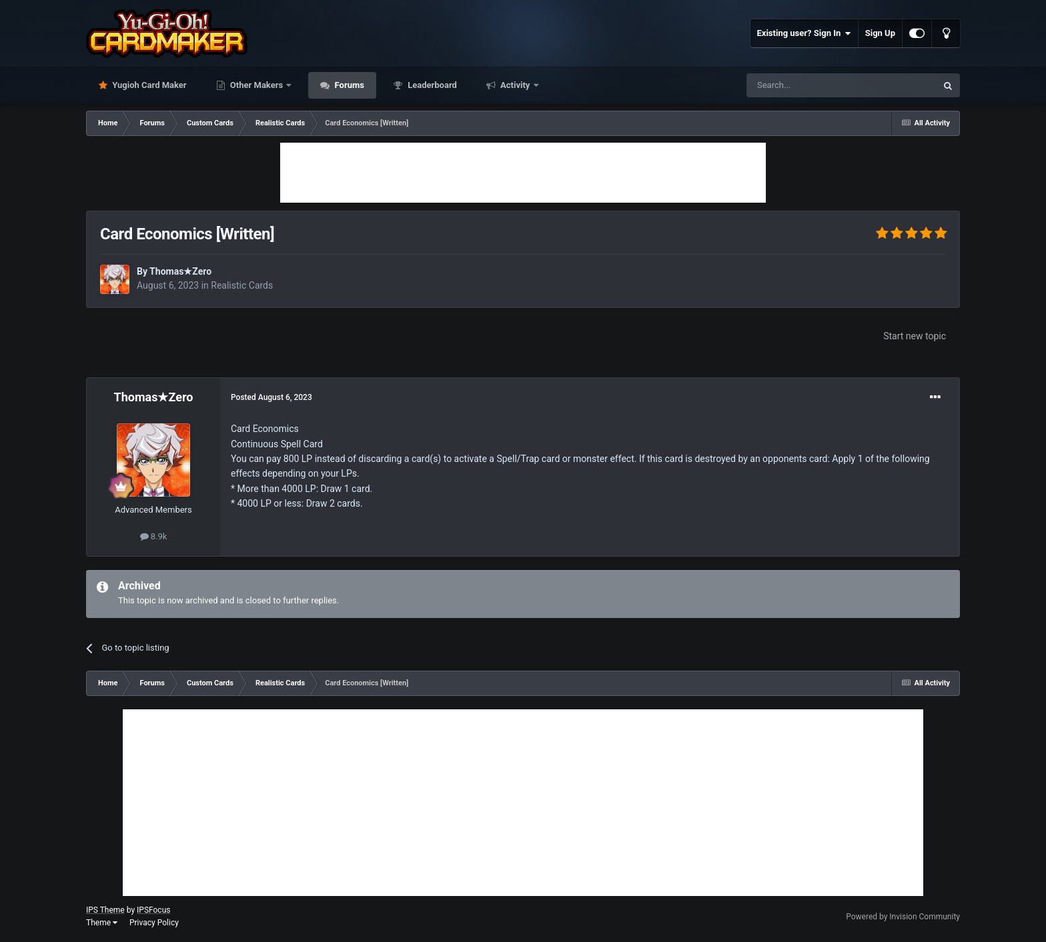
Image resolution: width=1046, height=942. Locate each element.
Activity (515, 85)
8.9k (153, 536)
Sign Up (880, 33)
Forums (348, 85)
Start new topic (914, 336)
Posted (271, 397)
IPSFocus (153, 910)
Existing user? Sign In (804, 33)
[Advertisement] (523, 173)
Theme (101, 922)
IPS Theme (105, 910)
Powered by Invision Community (903, 916)
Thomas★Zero (180, 271)
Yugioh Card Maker (148, 85)
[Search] (809, 85)
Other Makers (257, 85)
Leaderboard (431, 85)
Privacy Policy (154, 922)
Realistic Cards (242, 285)
